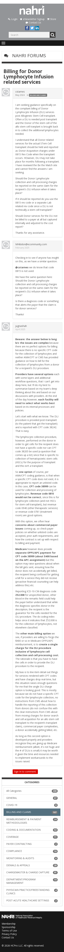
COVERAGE (32, 837)
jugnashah (21, 326)
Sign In (17, 771)
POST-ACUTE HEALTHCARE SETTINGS (32, 900)
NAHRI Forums (29, 55)
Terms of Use (9, 930)
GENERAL (32, 798)
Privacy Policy (9, 934)
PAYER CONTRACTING (32, 844)
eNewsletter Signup (32, 19)
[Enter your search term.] (29, 35)
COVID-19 (32, 805)
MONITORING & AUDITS (32, 858)
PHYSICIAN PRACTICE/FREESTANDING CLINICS (32, 891)
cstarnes (20, 91)
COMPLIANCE (32, 851)
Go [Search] (52, 35)
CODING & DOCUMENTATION (32, 830)
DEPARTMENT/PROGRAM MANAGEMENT (32, 881)
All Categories (32, 791)
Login (12, 19)
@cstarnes (22, 267)
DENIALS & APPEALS (32, 865)
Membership (9, 923)
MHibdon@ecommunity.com (31, 244)
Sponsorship (8, 927)
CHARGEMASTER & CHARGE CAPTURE (32, 872)
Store (51, 19)
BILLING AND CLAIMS (38, 95)
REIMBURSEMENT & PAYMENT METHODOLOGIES (32, 821)
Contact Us (33, 22)
